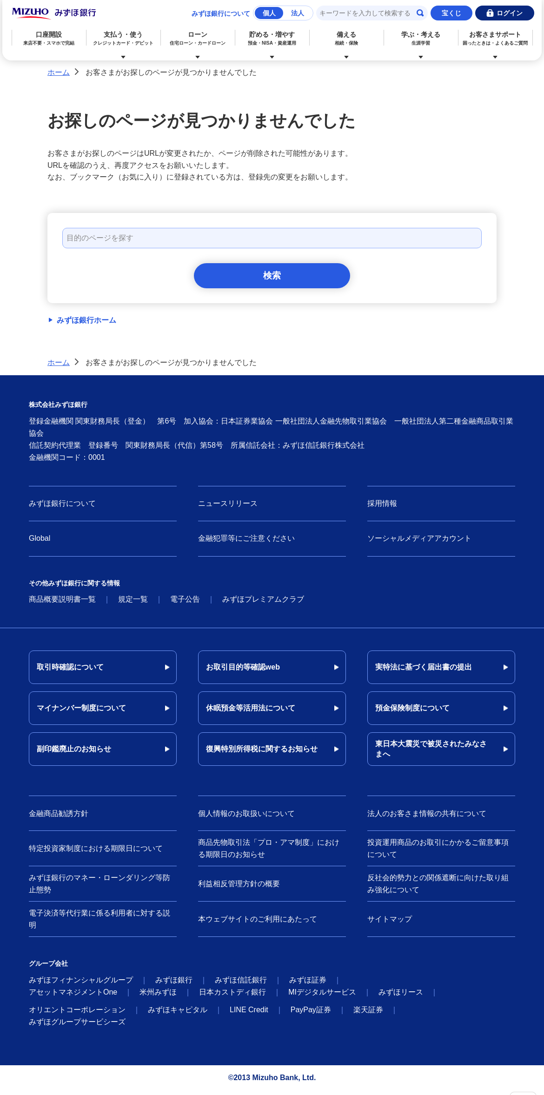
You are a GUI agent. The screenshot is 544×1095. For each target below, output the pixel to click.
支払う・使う (123, 38)
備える (346, 38)
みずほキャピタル (177, 1014)
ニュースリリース (228, 507)
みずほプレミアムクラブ (263, 604)
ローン (197, 38)
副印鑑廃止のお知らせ (74, 753)
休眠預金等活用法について (250, 713)
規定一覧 (133, 604)
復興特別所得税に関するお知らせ (262, 753)
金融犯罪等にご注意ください (246, 543)
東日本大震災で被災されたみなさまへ (431, 753)
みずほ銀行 (173, 985)
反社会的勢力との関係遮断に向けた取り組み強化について (438, 888)
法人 (297, 13)
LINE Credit (249, 1014)
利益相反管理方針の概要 (239, 888)
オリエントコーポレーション (77, 1014)
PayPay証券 (311, 1014)
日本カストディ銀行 (232, 997)
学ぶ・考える (421, 38)
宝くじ (451, 13)
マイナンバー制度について (81, 713)
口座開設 (48, 38)
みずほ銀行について (221, 13)
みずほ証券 (307, 985)
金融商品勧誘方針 (58, 818)
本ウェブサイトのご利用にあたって (257, 923)
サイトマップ (389, 923)
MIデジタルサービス (322, 997)
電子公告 (185, 604)
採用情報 (382, 507)
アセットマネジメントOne (73, 997)
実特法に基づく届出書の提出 (423, 672)
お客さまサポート (495, 38)
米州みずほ (158, 997)
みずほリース (400, 997)
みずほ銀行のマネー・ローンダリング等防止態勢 (99, 888)
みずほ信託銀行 (241, 985)
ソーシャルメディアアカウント (419, 543)
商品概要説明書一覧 (62, 604)
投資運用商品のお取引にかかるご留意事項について (438, 853)
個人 (269, 13)
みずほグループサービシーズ (77, 1026)
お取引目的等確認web (243, 672)
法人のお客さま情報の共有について (426, 818)
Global (39, 543)
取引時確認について (70, 672)
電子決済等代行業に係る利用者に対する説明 (99, 924)
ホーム (58, 72)
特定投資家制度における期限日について (96, 852)
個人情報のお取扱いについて (246, 818)
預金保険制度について (412, 713)
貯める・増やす (272, 38)
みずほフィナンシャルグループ (81, 985)
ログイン (510, 13)
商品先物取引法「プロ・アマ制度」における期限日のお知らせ (268, 853)
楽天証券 (368, 1014)
